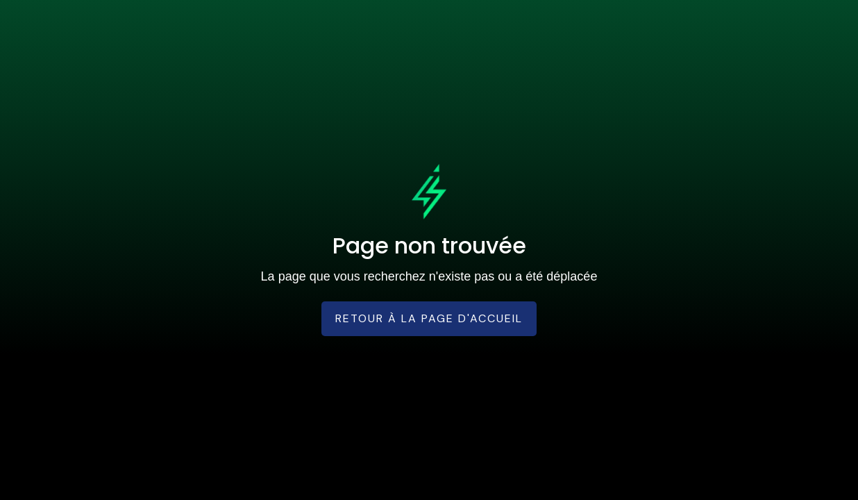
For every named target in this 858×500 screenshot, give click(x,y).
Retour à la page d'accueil (429, 318)
